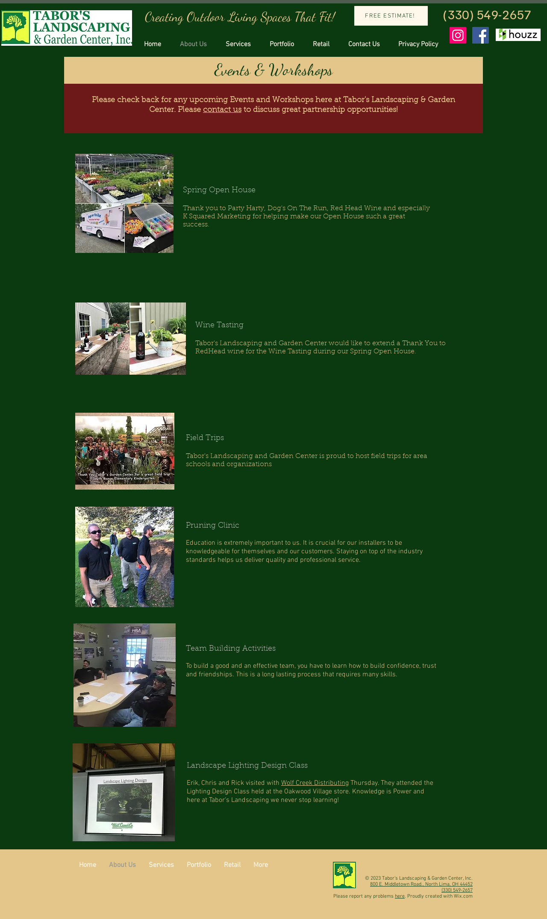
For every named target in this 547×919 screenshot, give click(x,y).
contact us (222, 110)
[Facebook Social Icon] (480, 35)
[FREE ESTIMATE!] (391, 16)
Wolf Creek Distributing (315, 783)
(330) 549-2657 (487, 14)
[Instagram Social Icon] (458, 35)
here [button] (400, 896)
